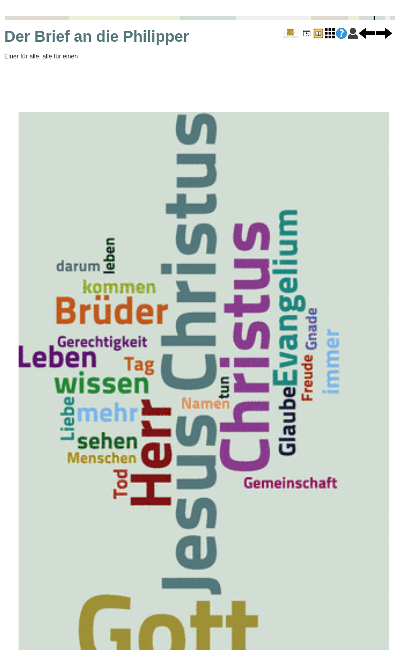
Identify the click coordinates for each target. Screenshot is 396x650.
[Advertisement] (102, 86)
